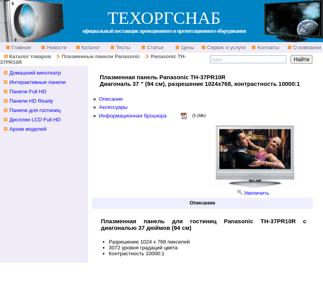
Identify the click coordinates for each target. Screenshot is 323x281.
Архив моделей (28, 129)
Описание (111, 99)
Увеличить (256, 193)
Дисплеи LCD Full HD (35, 120)
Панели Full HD (28, 91)
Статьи (154, 47)
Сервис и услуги (226, 47)
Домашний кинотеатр (35, 73)
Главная (20, 47)
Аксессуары (113, 107)
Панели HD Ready (31, 101)
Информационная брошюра (133, 116)
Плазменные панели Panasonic (101, 56)
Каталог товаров (30, 56)
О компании (306, 47)
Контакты (267, 47)
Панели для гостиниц (35, 110)
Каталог (90, 47)
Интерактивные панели (37, 82)
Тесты (122, 47)
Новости (55, 47)
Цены (186, 47)
